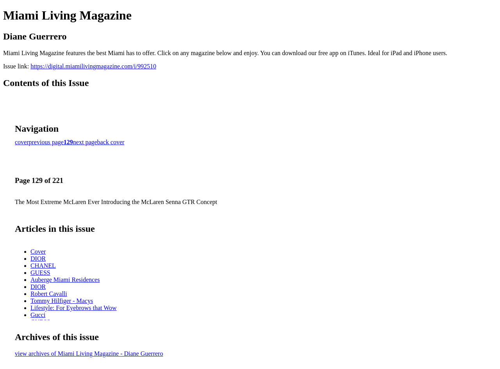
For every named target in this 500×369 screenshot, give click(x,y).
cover (22, 142)
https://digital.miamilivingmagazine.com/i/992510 (93, 66)
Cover (38, 251)
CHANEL (43, 265)
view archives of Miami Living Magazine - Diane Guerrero (89, 353)
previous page (46, 142)
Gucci (37, 315)
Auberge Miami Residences (65, 279)
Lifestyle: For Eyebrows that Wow (73, 308)
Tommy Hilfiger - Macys (61, 300)
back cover (111, 142)
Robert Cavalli (48, 293)
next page (85, 142)
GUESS (40, 272)
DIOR (38, 258)
